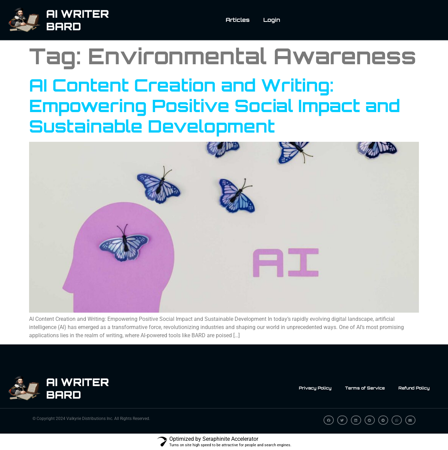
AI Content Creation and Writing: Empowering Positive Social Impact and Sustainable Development (214, 105)
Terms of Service (365, 388)
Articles (238, 19)
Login (271, 19)
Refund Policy (414, 388)
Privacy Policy (315, 388)
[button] (329, 420)
